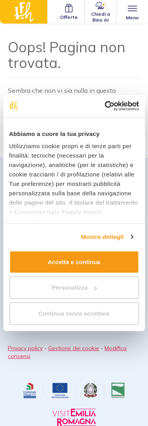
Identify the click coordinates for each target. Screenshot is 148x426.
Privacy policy (25, 348)
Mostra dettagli (102, 236)
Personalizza (74, 287)
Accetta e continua (74, 261)
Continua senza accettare (74, 313)
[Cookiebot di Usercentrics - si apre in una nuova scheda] (105, 106)
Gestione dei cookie (73, 348)
